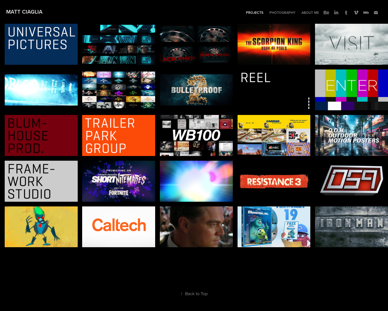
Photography (282, 12)
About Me (310, 12)
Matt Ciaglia (24, 12)
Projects (254, 12)
